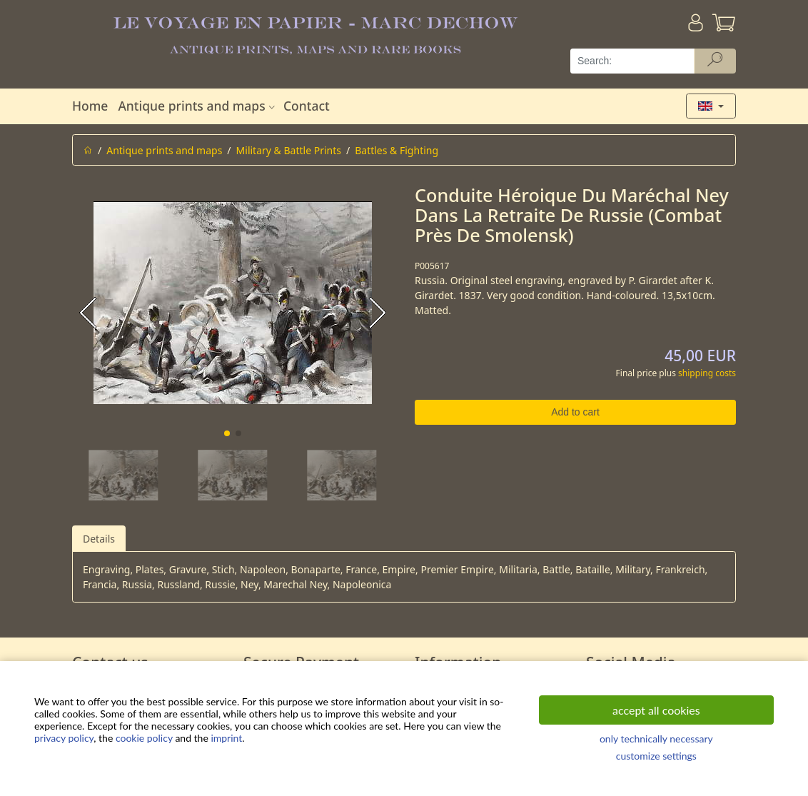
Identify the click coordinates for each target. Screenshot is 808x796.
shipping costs (707, 373)
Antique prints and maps (198, 105)
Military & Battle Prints (288, 150)
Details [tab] (99, 538)
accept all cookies (656, 710)
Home (90, 105)
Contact (306, 105)
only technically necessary (656, 738)
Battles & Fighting (396, 150)
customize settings (656, 756)
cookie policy (144, 738)
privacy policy (64, 738)
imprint (226, 738)
